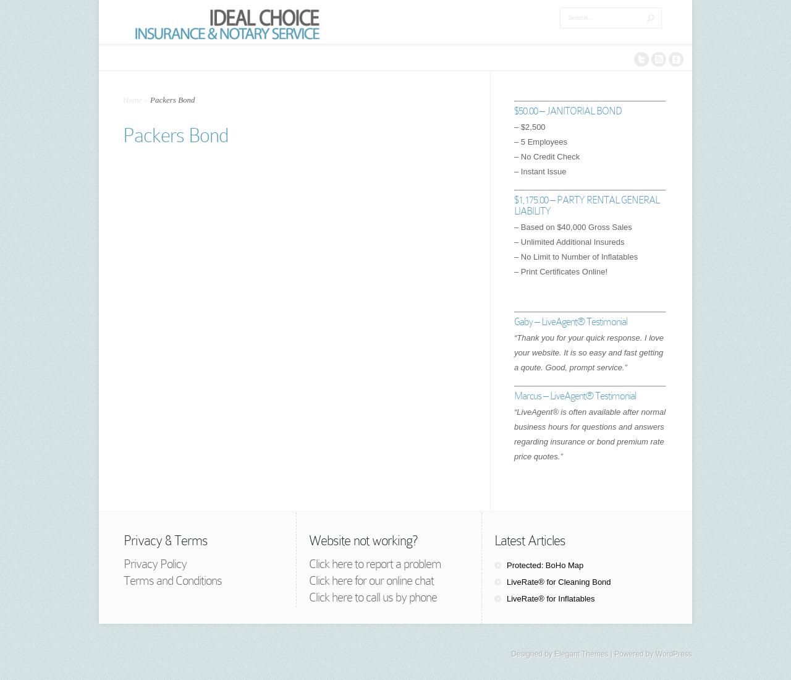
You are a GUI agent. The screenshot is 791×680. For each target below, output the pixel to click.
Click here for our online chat (371, 580)
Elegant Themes (581, 654)
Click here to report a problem (375, 564)
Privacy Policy (155, 564)
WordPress (674, 654)
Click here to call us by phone (373, 597)
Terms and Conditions (173, 580)
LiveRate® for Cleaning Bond (559, 582)
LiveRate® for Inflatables (551, 598)
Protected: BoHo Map (545, 565)
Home (132, 99)
